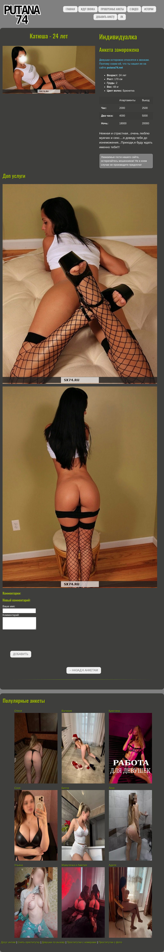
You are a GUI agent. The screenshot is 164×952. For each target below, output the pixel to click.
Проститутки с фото (110, 942)
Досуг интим (8, 942)
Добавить (20, 654)
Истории (148, 9)
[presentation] (27, 641)
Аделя (112, 865)
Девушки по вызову (53, 942)
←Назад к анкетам (83, 670)
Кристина (114, 711)
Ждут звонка (88, 9)
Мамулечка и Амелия (74, 865)
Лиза (112, 788)
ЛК (121, 17)
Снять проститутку (29, 942)
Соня (17, 788)
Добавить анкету (105, 17)
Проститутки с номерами (82, 942)
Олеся (18, 711)
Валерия (67, 711)
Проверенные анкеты (112, 9)
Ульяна (18, 865)
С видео (134, 9)
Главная (70, 9)
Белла (65, 788)
